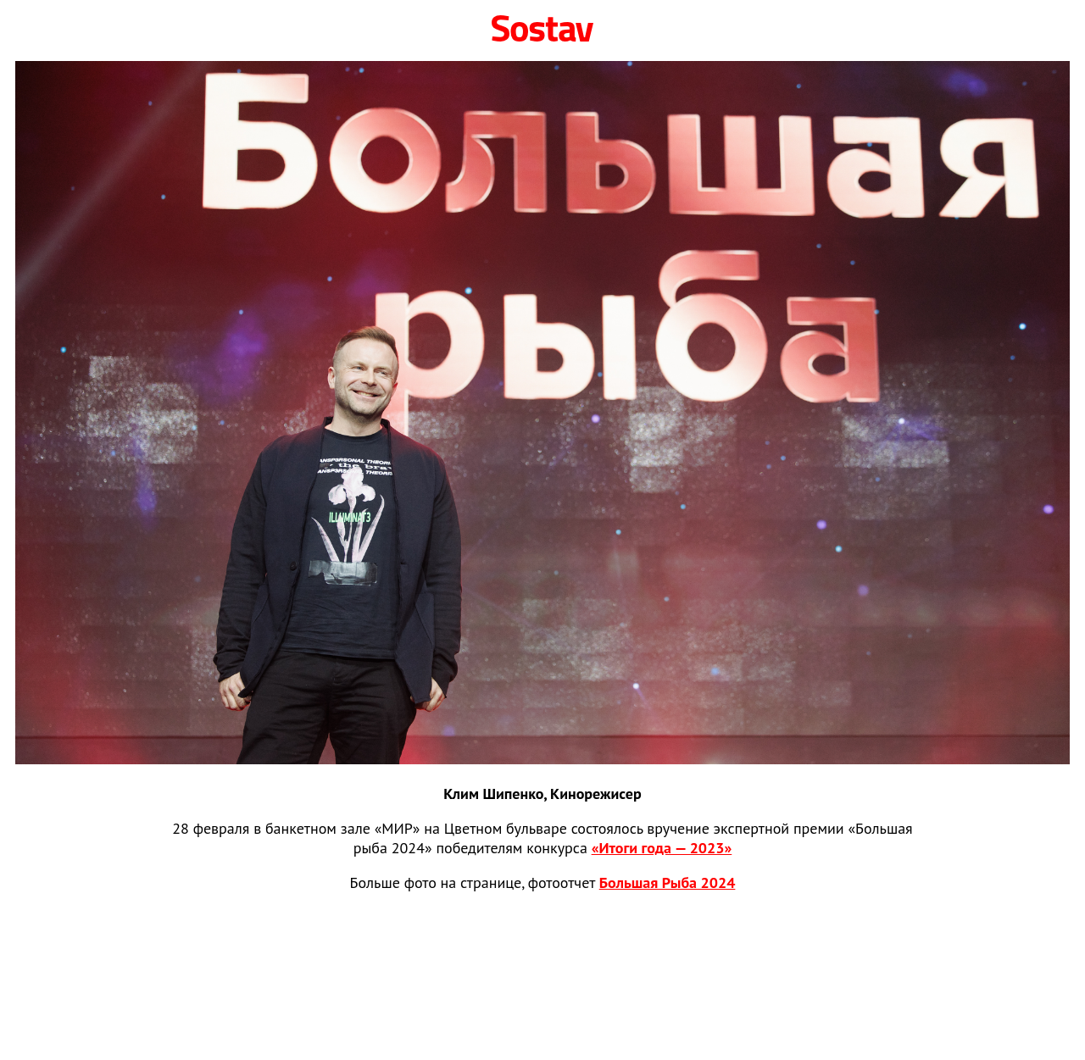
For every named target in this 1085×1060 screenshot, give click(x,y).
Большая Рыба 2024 (667, 882)
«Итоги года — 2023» (662, 847)
